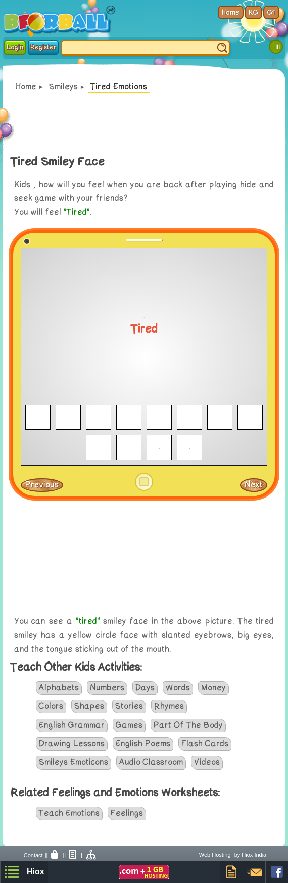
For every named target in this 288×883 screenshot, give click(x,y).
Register (43, 47)
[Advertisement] (144, 559)
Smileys (63, 87)
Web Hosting (215, 855)
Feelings (127, 813)
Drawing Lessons (72, 744)
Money (213, 688)
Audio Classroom (151, 762)
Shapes (89, 706)
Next (254, 485)
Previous (42, 485)
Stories (129, 706)
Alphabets (59, 688)
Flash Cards (204, 744)
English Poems (143, 744)
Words (178, 688)
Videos (207, 762)
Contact (33, 855)
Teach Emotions (69, 813)
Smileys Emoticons (73, 762)
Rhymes (169, 706)
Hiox (35, 871)
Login (15, 47)
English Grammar (72, 725)
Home (26, 87)
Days (145, 688)
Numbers (107, 688)
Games (129, 725)
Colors (51, 706)
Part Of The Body (188, 725)
